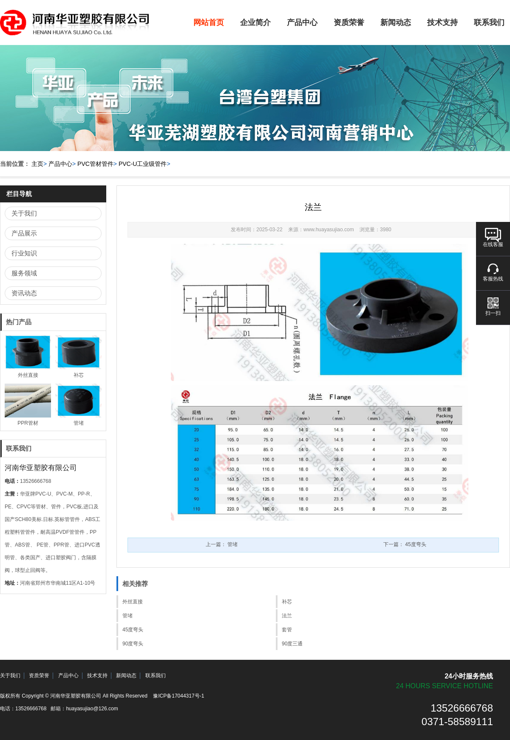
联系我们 (155, 675)
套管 (287, 630)
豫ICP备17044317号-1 (178, 696)
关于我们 (24, 213)
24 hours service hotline (444, 686)
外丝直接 (132, 602)
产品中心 (302, 22)
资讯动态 (24, 293)
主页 (37, 163)
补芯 (287, 602)
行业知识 (24, 253)
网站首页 (208, 22)
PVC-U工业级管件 (143, 163)
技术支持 (442, 22)
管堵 (127, 616)
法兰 (287, 616)
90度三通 (292, 644)
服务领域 (24, 273)
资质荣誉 (349, 22)
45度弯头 (132, 630)
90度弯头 (132, 644)
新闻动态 (395, 22)
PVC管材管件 (95, 163)
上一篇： (222, 544)
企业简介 (255, 22)
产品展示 (24, 233)
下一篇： (404, 544)
